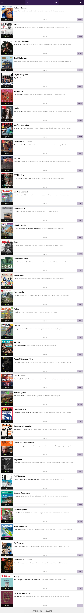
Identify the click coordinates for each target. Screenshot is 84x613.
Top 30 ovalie (18, 78)
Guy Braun (17, 362)
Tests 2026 (17, 529)
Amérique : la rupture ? (20, 446)
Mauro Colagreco (19, 28)
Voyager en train (19, 496)
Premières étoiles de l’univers (22, 379)
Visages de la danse (19, 546)
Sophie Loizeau (18, 596)
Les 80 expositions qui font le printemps (26, 412)
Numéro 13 (17, 161)
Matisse (16, 278)
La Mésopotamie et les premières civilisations (27, 228)
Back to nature (18, 111)
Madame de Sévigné (20, 345)
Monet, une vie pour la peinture (23, 262)
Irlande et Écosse (19, 395)
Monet (16, 195)
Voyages (16, 245)
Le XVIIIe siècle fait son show (22, 178)
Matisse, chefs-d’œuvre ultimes (23, 429)
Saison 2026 (17, 61)
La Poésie (17, 212)
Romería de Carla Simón (21, 145)
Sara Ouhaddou (18, 94)
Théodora (17, 312)
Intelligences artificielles (21, 329)
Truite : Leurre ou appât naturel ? (23, 513)
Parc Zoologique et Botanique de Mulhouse (27, 579)
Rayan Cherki (18, 128)
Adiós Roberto (18, 44)
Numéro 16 (17, 462)
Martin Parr (17, 11)
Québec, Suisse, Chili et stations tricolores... (27, 479)
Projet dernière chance (20, 563)
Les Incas (16, 295)
